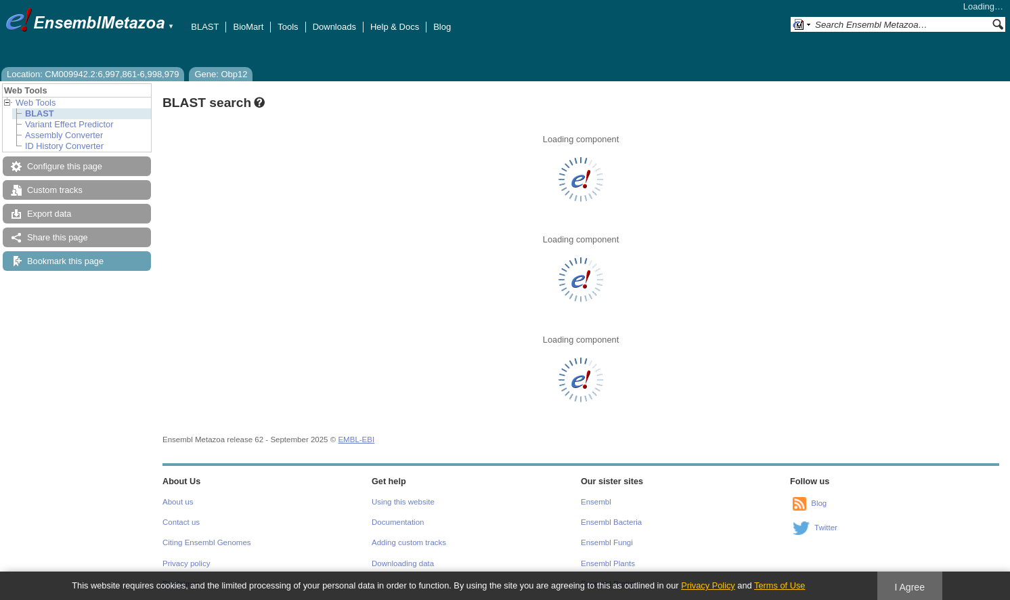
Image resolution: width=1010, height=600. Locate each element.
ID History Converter (64, 146)
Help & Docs (394, 27)
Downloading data (403, 563)
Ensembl (596, 502)
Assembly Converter (64, 135)
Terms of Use (779, 585)
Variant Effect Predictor (69, 124)
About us (177, 502)
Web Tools (36, 103)
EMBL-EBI (356, 439)
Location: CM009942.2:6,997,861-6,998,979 (93, 74)
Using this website (403, 502)
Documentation (398, 522)
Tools (288, 27)
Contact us (181, 522)
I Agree (909, 587)
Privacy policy (186, 563)
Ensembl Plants (608, 563)
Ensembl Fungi (607, 542)
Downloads (334, 27)
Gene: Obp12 (220, 74)
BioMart (248, 27)
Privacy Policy (708, 585)
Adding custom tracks (409, 542)
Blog (442, 27)
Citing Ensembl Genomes (206, 542)
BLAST (205, 27)
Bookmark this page (65, 261)
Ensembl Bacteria (611, 522)
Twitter (825, 527)
